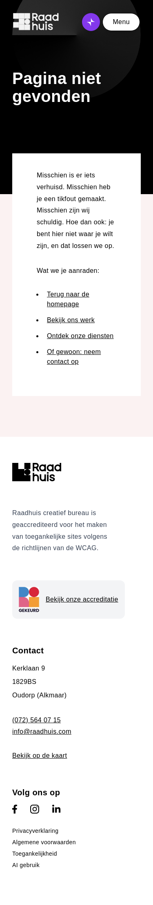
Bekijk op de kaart (39, 755)
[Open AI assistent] (91, 22)
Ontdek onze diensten (80, 335)
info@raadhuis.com (41, 731)
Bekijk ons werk (71, 319)
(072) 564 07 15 (36, 720)
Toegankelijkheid (34, 853)
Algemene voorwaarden (44, 842)
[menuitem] (76, 831)
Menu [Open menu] (121, 21)
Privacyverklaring (35, 831)
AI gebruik (26, 865)
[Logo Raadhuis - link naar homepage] (36, 24)
